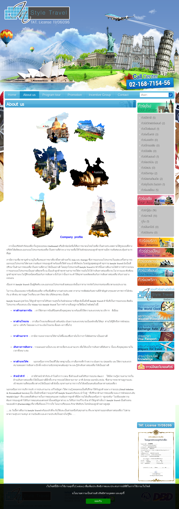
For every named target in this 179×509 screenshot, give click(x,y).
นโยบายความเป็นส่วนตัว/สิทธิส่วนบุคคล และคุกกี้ (98, 493)
